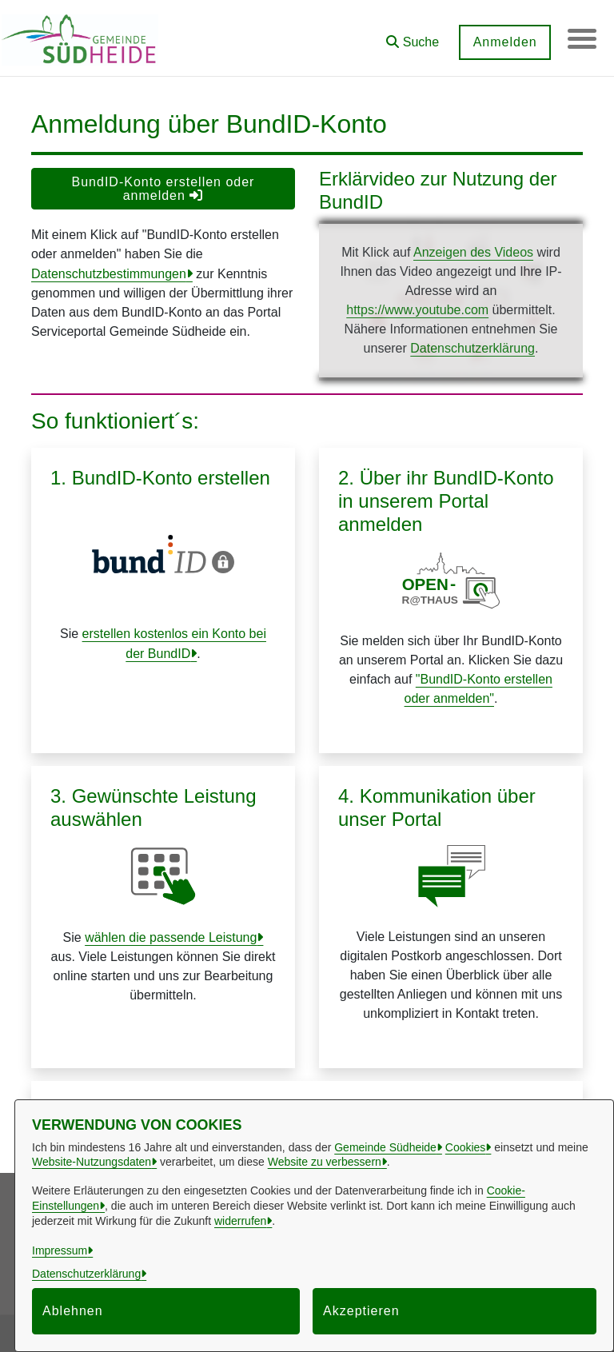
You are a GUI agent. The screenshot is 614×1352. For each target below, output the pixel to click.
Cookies (465, 1147)
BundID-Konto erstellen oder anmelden (163, 188)
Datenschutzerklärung (472, 348)
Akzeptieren (361, 1311)
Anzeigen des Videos (473, 252)
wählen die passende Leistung (171, 937)
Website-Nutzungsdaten (91, 1161)
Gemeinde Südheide (385, 1147)
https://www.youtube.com (417, 310)
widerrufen (240, 1220)
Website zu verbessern (324, 1161)
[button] (409, 36)
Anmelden (501, 42)
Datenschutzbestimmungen (108, 274)
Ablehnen (72, 1311)
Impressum (59, 1250)
